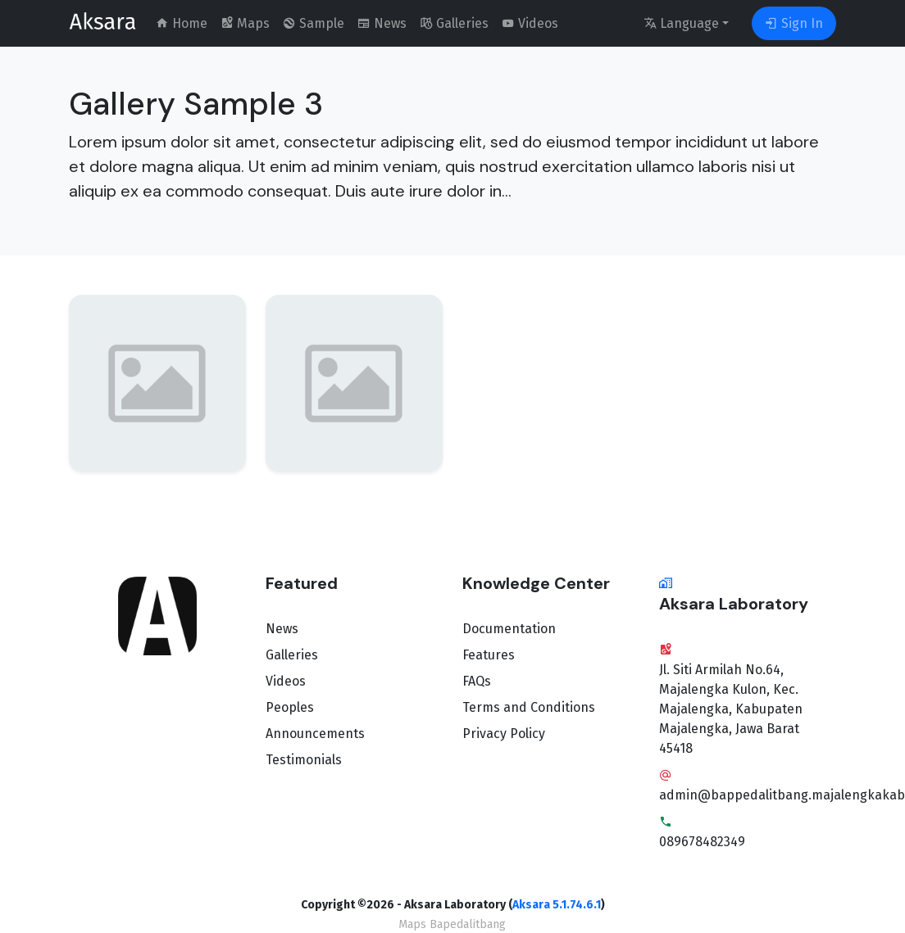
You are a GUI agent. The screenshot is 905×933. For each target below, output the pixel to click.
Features (488, 655)
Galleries (292, 655)
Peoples (290, 707)
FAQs (476, 681)
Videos (286, 681)
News (282, 628)
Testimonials (304, 760)
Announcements (315, 733)
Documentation (509, 628)
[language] (686, 23)
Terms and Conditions (528, 707)
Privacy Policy (503, 733)
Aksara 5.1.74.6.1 (556, 905)
